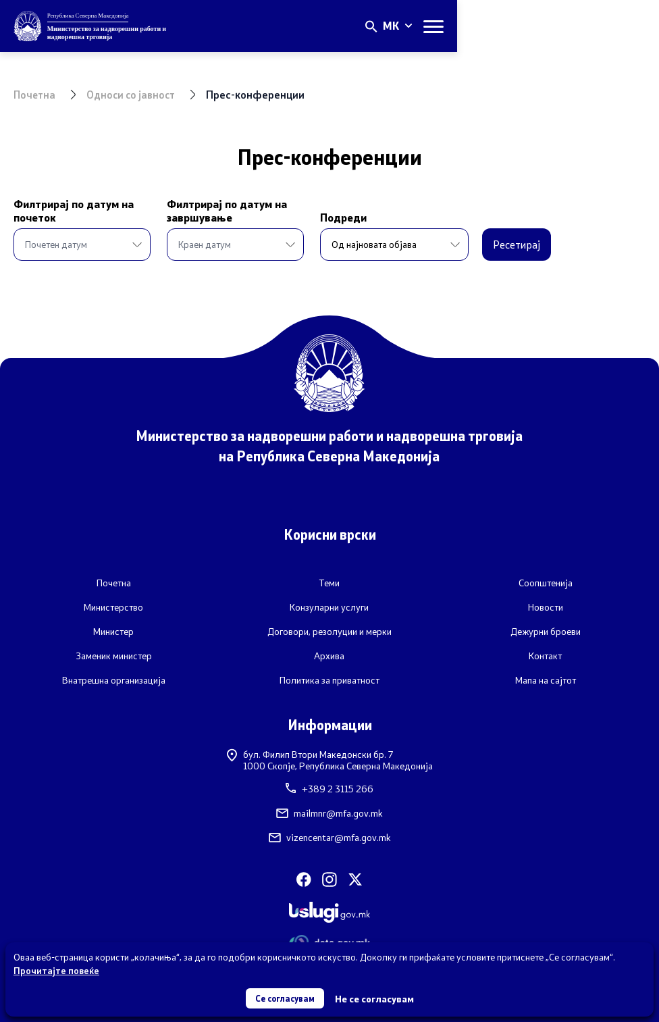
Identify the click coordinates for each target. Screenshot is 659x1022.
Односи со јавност (135, 94)
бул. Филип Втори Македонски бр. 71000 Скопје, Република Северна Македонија (330, 759)
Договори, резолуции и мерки (329, 631)
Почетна (35, 94)
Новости (545, 607)
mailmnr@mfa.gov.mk (329, 813)
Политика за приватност (329, 679)
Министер (113, 631)
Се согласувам (285, 997)
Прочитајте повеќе (56, 969)
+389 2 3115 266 (329, 789)
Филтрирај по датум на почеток (74, 210)
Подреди (307, 217)
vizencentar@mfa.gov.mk (330, 838)
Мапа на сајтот (545, 679)
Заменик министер (114, 655)
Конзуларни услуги (329, 607)
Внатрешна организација (113, 679)
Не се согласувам (377, 998)
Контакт (545, 655)
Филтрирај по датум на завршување (209, 210)
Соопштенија (546, 582)
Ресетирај (480, 244)
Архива (329, 655)
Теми (329, 582)
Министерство (113, 607)
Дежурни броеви (545, 631)
